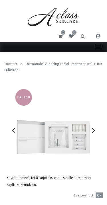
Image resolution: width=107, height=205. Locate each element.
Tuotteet (10, 64)
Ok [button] (99, 195)
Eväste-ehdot (83, 195)
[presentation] (13, 130)
